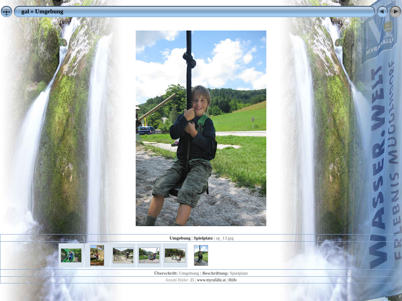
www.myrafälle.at (211, 280)
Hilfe (233, 280)
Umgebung (49, 11)
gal (25, 11)
